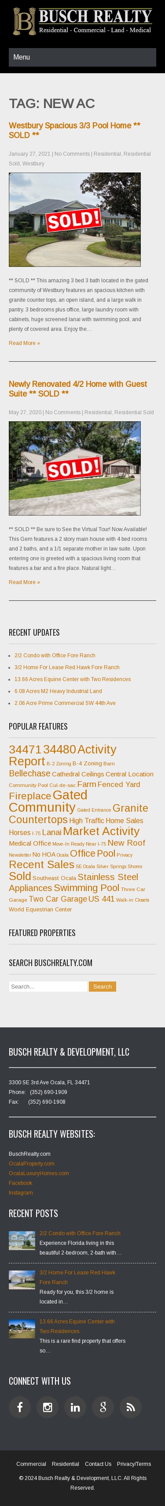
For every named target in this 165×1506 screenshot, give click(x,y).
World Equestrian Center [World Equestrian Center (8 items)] (40, 909)
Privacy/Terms (134, 1464)
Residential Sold (134, 412)
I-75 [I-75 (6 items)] (36, 833)
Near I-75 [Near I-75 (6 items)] (96, 844)
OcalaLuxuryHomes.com (39, 1173)
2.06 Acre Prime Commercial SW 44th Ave (65, 703)
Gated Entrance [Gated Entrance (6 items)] (94, 810)
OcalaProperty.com (32, 1164)
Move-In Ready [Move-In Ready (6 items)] (68, 844)
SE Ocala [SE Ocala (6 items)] (85, 866)
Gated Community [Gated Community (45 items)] (48, 800)
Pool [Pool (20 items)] (106, 853)
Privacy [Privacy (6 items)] (124, 855)
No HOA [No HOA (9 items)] (44, 854)
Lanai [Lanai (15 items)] (52, 832)
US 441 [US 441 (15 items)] (101, 898)
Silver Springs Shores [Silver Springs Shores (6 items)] (119, 866)
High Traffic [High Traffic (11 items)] (86, 820)
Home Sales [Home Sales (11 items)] (124, 820)
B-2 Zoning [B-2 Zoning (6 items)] (59, 763)
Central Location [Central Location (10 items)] (130, 774)
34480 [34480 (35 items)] (59, 749)
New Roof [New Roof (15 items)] (126, 842)
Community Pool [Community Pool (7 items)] (28, 785)
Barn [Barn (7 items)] (109, 763)
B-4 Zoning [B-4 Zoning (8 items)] (87, 763)
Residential (107, 154)
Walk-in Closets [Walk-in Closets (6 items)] (132, 900)
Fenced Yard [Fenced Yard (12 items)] (119, 784)
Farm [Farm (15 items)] (86, 784)
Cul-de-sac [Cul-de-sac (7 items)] (62, 785)
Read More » (24, 343)
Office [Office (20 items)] (82, 853)
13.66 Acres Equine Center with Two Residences (73, 679)
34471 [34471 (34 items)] (25, 749)
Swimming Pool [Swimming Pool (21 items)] (87, 887)
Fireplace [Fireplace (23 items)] (30, 796)
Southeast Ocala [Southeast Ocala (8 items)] (54, 878)
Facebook (20, 1183)
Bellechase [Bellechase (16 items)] (30, 773)
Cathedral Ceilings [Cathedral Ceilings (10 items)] (78, 774)
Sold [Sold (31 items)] (20, 876)
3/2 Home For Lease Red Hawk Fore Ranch (67, 667)
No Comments (72, 154)
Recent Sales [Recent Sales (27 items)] (41, 864)
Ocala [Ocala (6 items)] (63, 855)
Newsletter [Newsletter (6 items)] (20, 855)
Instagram (21, 1193)
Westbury (33, 164)
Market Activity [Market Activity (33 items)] (101, 831)
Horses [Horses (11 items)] (20, 832)
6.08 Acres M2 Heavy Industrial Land (58, 691)
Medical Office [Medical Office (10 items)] (30, 843)
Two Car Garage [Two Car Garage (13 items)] (58, 899)
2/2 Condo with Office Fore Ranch (55, 655)
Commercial (31, 1464)
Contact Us (98, 1464)
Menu (21, 57)
